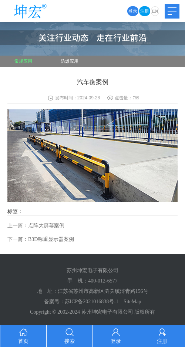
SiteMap (132, 301)
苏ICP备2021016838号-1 (91, 301)
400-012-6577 (102, 281)
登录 (132, 11)
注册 (144, 11)
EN (155, 11)
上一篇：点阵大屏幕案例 (35, 225)
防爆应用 (69, 61)
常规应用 (23, 61)
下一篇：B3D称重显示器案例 (40, 239)
